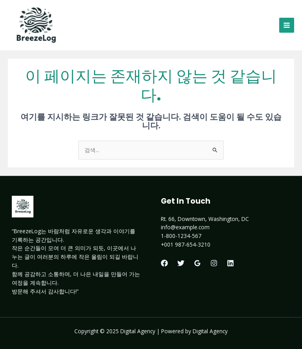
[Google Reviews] (197, 263)
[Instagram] (213, 263)
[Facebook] (164, 263)
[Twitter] (180, 263)
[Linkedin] (230, 263)
